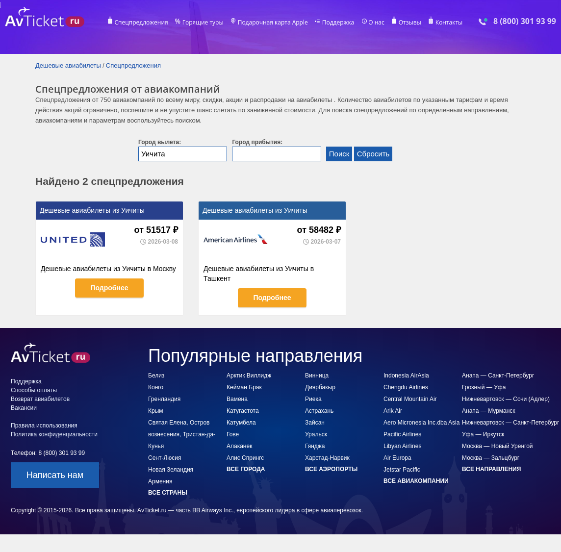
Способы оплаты (34, 390)
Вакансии (24, 407)
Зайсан (315, 422)
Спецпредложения (141, 22)
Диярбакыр (320, 387)
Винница (317, 375)
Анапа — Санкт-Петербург (498, 375)
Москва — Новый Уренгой (497, 446)
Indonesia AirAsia (406, 375)
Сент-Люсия (164, 457)
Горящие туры (203, 22)
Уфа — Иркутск (483, 434)
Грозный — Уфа (484, 387)
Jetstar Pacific (401, 469)
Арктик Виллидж (249, 375)
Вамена (237, 399)
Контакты (449, 22)
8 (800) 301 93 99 (524, 21)
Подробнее (109, 288)
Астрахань (319, 410)
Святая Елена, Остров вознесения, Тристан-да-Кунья (181, 434)
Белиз (156, 375)
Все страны (167, 492)
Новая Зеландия (170, 469)
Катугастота (243, 410)
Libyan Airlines (402, 446)
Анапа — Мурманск (488, 410)
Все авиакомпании (416, 480)
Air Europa (397, 457)
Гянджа (315, 446)
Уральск (316, 434)
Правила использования (44, 425)
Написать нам (54, 475)
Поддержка (338, 22)
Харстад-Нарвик (327, 457)
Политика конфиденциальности (54, 434)
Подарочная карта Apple (273, 22)
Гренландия (164, 399)
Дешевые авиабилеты (68, 65)
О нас (376, 22)
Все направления (491, 469)
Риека (313, 399)
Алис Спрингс (245, 457)
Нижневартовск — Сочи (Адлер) (506, 399)
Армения (160, 481)
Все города (246, 469)
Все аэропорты (331, 469)
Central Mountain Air (410, 399)
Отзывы (410, 22)
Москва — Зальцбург (490, 457)
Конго (155, 387)
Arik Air (392, 410)
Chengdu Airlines (405, 387)
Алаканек (239, 446)
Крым (155, 410)
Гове (233, 434)
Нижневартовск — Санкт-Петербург (510, 422)
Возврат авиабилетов (40, 399)
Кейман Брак (244, 387)
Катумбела (241, 422)
